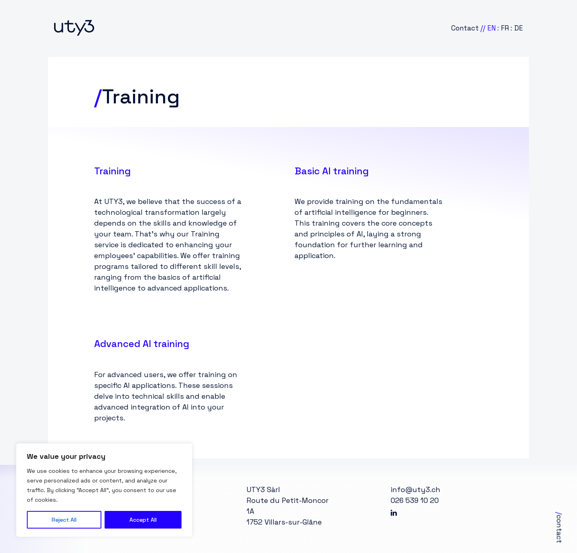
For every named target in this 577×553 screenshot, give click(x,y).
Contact (465, 28)
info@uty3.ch (415, 489)
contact (559, 527)
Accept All (143, 519)
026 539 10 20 (415, 500)
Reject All (64, 519)
